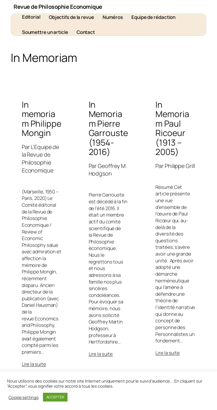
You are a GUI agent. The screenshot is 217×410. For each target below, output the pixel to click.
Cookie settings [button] (23, 397)
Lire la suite (34, 364)
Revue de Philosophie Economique (58, 6)
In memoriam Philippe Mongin (41, 119)
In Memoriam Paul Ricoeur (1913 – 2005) (172, 128)
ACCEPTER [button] (55, 397)
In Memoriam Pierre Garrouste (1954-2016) (108, 128)
